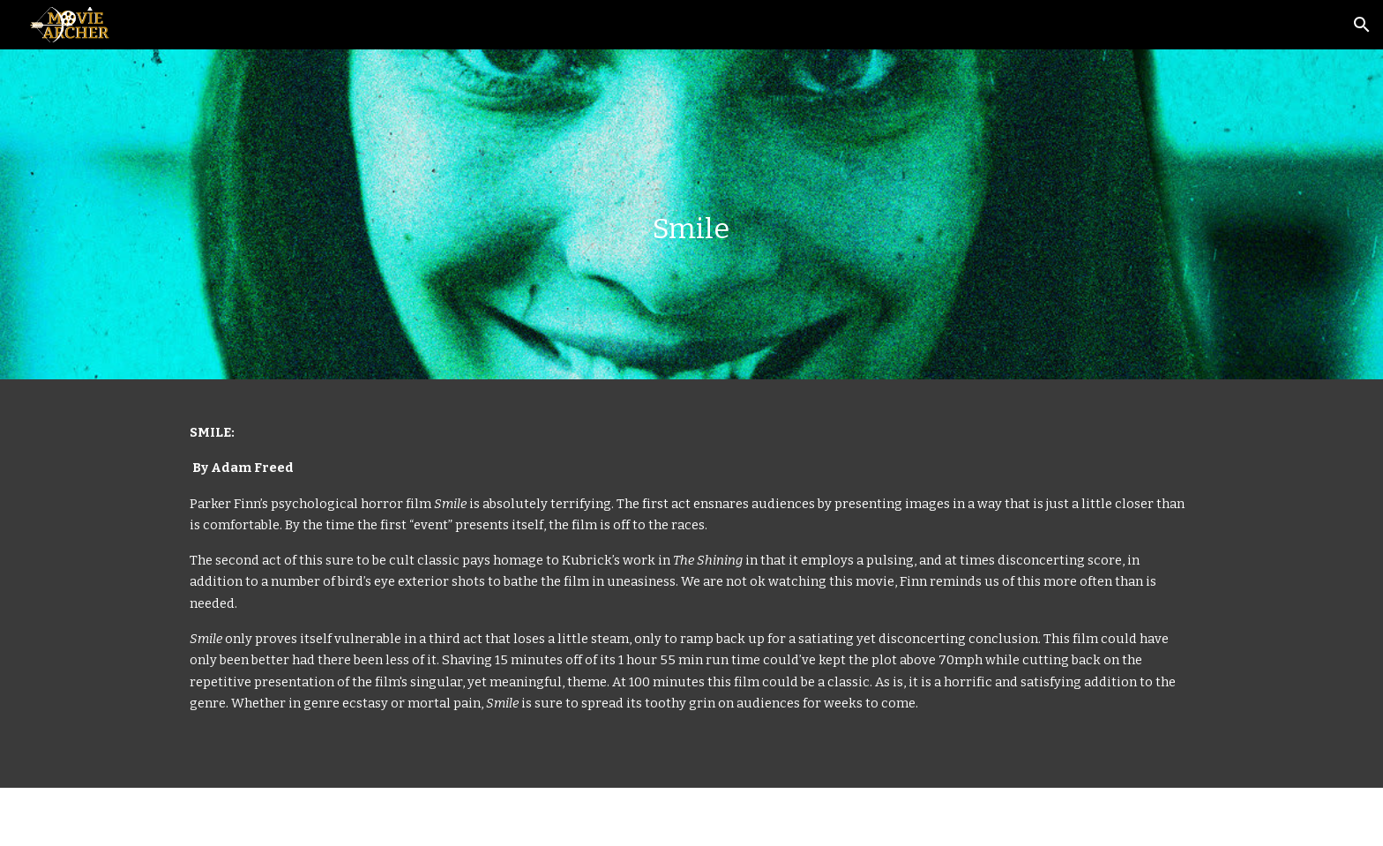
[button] (1362, 25)
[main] (691, 214)
